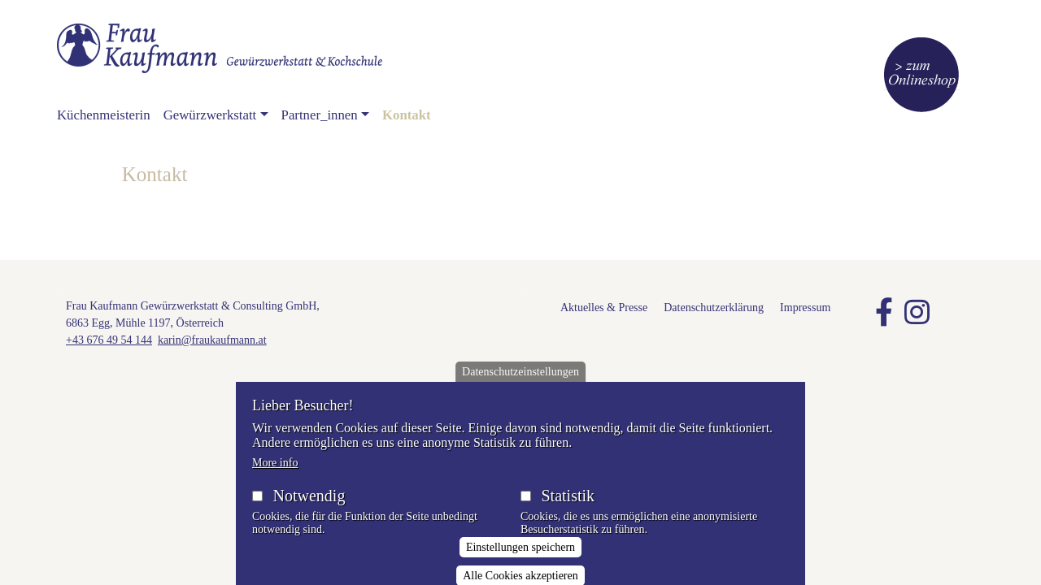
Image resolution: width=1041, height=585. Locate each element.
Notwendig (309, 508)
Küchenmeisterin (103, 115)
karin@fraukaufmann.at (212, 340)
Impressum (805, 307)
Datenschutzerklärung (714, 307)
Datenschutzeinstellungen (520, 384)
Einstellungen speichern (520, 560)
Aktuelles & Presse (603, 307)
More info (275, 475)
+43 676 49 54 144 (109, 340)
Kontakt (406, 115)
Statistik (568, 508)
